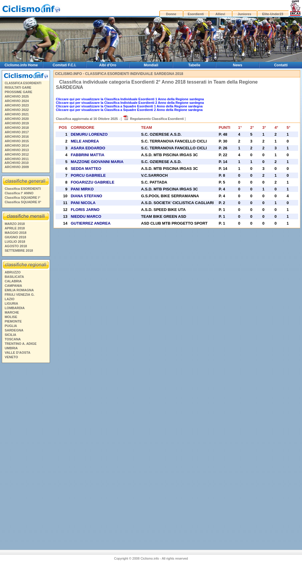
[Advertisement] (25, 452)
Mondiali (151, 65)
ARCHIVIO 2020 (17, 118)
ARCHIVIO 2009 (17, 167)
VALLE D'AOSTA (18, 352)
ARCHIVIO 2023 (17, 105)
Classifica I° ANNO (19, 193)
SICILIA (10, 334)
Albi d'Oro (108, 65)
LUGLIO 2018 (15, 241)
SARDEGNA (14, 330)
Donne (171, 14)
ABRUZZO (13, 272)
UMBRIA (11, 348)
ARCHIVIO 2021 (17, 114)
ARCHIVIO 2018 (17, 127)
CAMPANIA (13, 285)
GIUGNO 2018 (15, 237)
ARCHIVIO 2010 (16, 163)
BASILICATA (14, 276)
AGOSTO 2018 (16, 246)
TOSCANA (13, 339)
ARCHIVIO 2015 (17, 141)
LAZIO (10, 299)
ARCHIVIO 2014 (17, 145)
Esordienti (196, 14)
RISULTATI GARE (18, 87)
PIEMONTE (13, 321)
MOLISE (11, 317)
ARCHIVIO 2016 (17, 136)
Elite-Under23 (272, 14)
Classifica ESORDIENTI (23, 188)
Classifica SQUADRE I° (22, 197)
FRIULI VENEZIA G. (19, 294)
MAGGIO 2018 (15, 232)
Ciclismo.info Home (21, 65)
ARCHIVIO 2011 (17, 159)
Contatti (280, 65)
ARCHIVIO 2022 (17, 110)
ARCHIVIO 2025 (17, 96)
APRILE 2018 (15, 228)
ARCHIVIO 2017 (17, 132)
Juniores (244, 14)
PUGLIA (11, 326)
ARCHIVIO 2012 (17, 154)
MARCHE (12, 312)
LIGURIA (11, 303)
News (237, 65)
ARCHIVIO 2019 (17, 123)
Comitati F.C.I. (64, 65)
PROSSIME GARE (18, 92)
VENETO (11, 357)
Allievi (220, 14)
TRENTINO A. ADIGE (21, 343)
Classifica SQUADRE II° (23, 202)
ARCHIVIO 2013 (17, 150)
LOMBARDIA (15, 308)
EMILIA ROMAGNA (19, 290)
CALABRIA (13, 281)
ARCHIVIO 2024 (17, 101)
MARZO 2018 (15, 224)
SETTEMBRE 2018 (19, 250)
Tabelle (194, 65)
